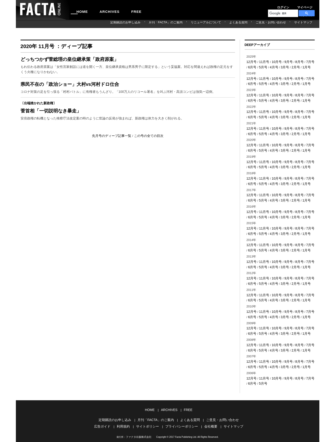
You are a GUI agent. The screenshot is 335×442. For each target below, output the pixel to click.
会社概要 (208, 406)
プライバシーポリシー (181, 406)
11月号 (263, 61)
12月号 (251, 61)
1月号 (302, 66)
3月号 (281, 66)
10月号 (275, 61)
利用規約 (126, 406)
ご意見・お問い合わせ (280, 23)
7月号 (307, 61)
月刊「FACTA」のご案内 (195, 23)
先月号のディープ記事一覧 (113, 143)
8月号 (296, 61)
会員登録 (309, 5)
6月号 (250, 66)
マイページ (293, 5)
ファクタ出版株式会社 (138, 416)
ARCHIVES (101, 10)
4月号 (271, 66)
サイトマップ (306, 23)
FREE (122, 10)
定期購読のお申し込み (162, 23)
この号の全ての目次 (147, 143)
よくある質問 (254, 23)
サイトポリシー (148, 406)
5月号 (260, 66)
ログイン (277, 5)
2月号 (291, 66)
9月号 (286, 61)
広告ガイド (105, 406)
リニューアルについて (229, 23)
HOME (79, 10)
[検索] (282, 13)
